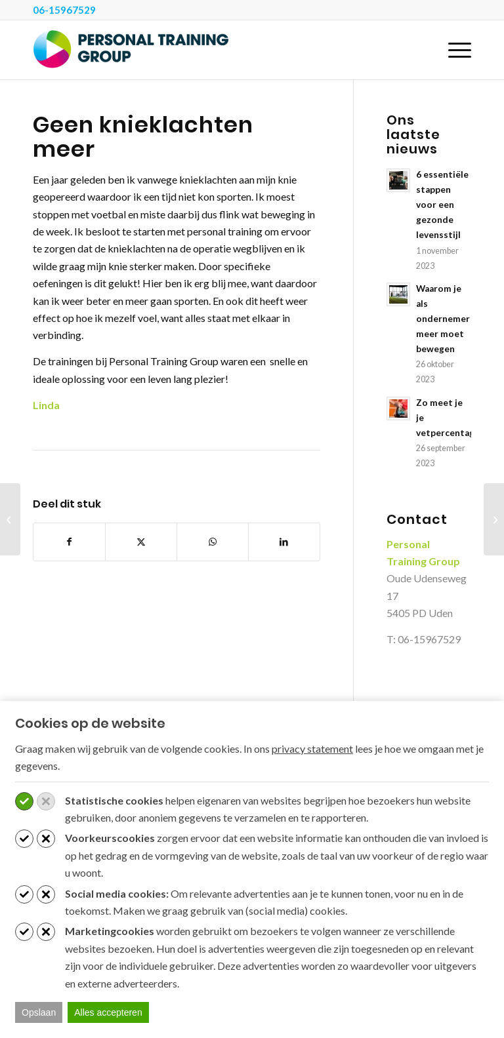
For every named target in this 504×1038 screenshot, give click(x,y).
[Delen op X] (141, 541)
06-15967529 (64, 10)
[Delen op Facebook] (69, 541)
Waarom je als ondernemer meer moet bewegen (443, 318)
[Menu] (453, 49)
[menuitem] (453, 49)
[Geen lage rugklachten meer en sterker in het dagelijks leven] (10, 519)
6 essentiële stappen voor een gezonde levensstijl (442, 204)
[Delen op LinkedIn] (284, 541)
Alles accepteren (108, 1012)
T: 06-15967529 (424, 639)
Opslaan (39, 1012)
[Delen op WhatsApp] (212, 541)
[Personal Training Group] (131, 49)
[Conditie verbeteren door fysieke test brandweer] (494, 519)
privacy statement (312, 748)
